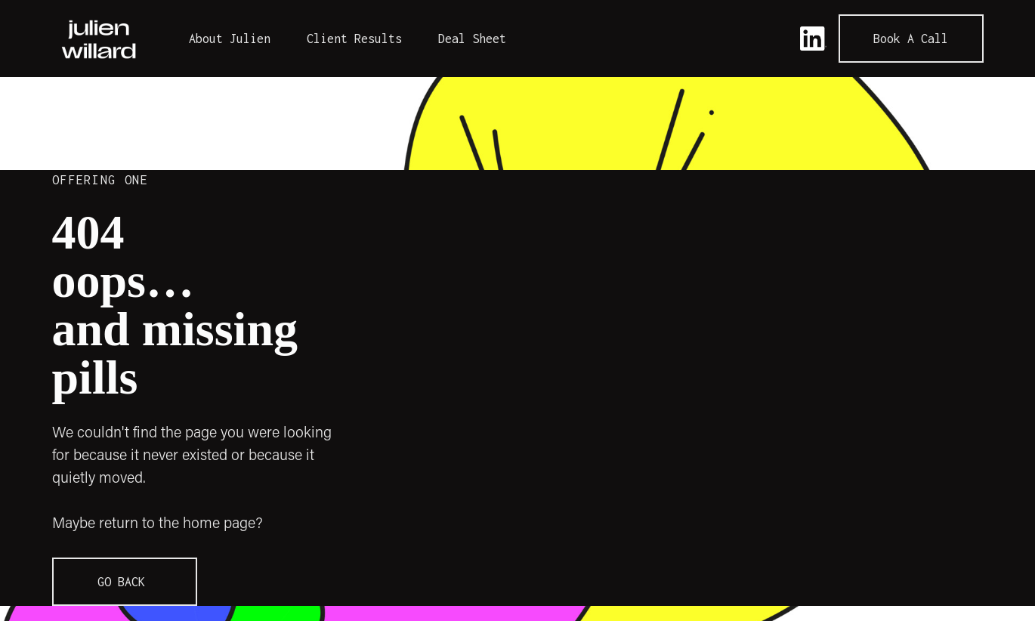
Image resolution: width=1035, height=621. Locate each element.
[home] (99, 38)
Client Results (354, 38)
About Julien (229, 38)
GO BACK (124, 582)
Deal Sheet (472, 38)
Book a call (910, 38)
